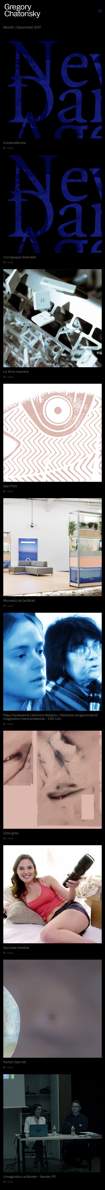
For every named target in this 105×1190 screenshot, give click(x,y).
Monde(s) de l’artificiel (19, 600)
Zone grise (10, 833)
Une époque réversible (19, 257)
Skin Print (10, 486)
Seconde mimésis (16, 948)
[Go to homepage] (23, 10)
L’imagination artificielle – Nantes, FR (29, 1177)
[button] (100, 11)
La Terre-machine (16, 372)
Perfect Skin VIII (14, 1062)
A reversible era (14, 143)
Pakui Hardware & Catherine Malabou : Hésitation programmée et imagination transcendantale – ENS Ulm (50, 717)
